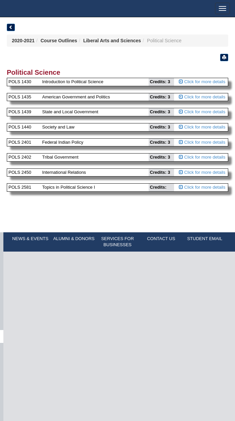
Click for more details (202, 81)
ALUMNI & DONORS (73, 238)
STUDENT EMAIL (204, 238)
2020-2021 (23, 40)
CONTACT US (161, 238)
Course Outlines (59, 40)
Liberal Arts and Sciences (112, 40)
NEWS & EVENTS (30, 238)
